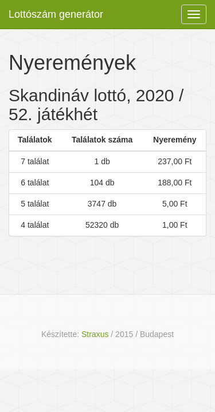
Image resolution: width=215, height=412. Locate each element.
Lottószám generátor (56, 14)
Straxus (94, 334)
